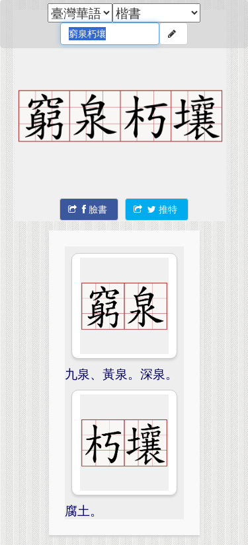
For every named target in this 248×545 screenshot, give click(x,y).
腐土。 (84, 510)
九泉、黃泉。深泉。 (121, 373)
